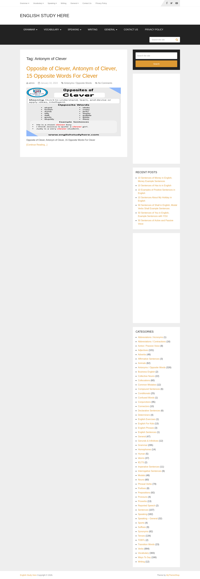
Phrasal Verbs (145, 484)
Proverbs (142, 501)
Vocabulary (37, 3)
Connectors (143, 406)
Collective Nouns (146, 376)
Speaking (51, 3)
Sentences (143, 510)
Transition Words (146, 544)
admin (31, 83)
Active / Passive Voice (149, 346)
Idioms (141, 458)
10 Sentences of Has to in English (154, 185)
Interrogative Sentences (149, 471)
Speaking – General (148, 518)
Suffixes (142, 527)
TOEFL (141, 540)
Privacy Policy (101, 3)
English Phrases (146, 428)
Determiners (144, 415)
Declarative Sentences (149, 410)
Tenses (141, 536)
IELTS (141, 462)
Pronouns (143, 497)
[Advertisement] (156, 118)
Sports (141, 523)
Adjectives (143, 350)
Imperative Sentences (148, 467)
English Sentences (147, 432)
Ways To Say (144, 557)
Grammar (24, 3)
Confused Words (146, 397)
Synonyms (143, 531)
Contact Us (86, 3)
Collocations (144, 380)
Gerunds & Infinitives (148, 441)
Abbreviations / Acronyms (150, 337)
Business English (146, 372)
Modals (141, 475)
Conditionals (144, 393)
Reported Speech (146, 505)
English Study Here (44, 15)
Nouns (141, 479)
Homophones (144, 449)
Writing (63, 3)
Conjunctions (144, 402)
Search (177, 39)
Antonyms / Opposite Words (78, 83)
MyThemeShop (172, 575)
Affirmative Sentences (148, 359)
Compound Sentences (149, 389)
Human (141, 454)
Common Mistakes (147, 385)
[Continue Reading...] (36, 145)
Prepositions (144, 492)
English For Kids (146, 423)
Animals (142, 363)
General (74, 3)
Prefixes (142, 488)
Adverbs (142, 354)
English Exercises (146, 419)
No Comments (105, 83)
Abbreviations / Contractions (152, 341)
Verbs (141, 549)
